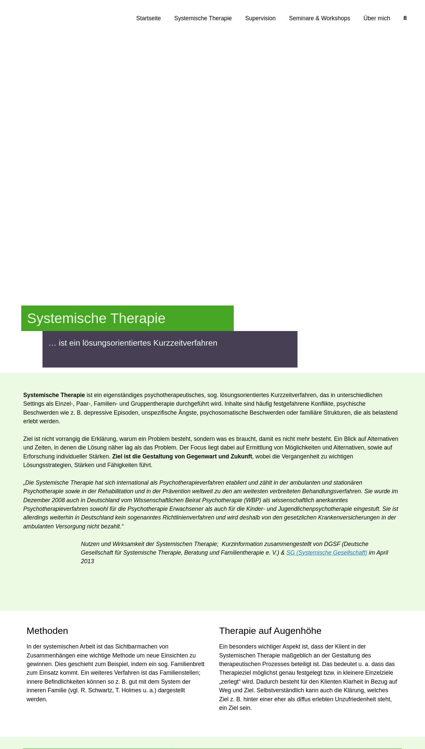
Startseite (148, 18)
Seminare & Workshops (319, 18)
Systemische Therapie (203, 18)
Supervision (260, 18)
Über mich (377, 18)
